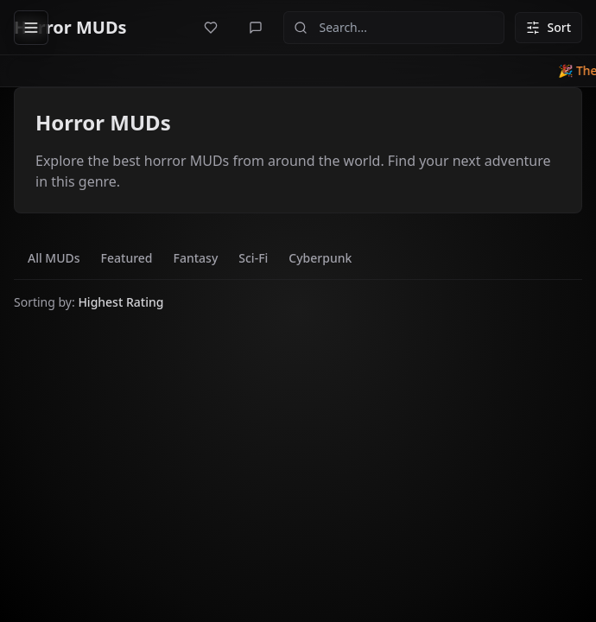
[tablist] (189, 258)
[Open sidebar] (31, 27)
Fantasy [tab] (196, 258)
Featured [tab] (127, 258)
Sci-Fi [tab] (253, 258)
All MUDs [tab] (54, 258)
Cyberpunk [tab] (320, 258)
